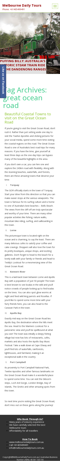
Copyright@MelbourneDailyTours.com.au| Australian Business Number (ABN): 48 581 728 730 (30, 458)
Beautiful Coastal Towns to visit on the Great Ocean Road (28, 118)
